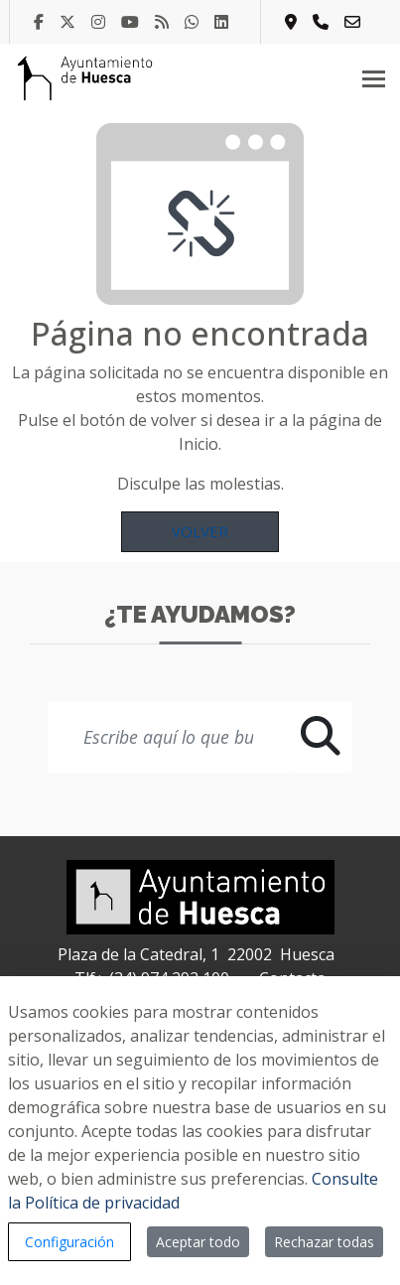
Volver (200, 531)
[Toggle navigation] (373, 78)
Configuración (69, 1241)
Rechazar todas (324, 1241)
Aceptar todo (198, 1241)
